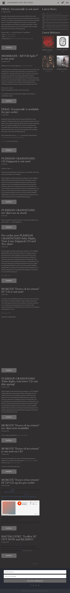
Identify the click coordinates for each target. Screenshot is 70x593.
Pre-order (3, 141)
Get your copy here (6, 313)
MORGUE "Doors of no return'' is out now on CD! (20, 450)
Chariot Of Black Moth (16, 39)
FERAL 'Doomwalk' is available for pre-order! (20, 111)
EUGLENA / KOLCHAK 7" (63, 50)
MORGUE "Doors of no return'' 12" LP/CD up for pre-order (20, 481)
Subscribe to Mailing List (35, 581)
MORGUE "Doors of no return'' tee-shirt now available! (20, 427)
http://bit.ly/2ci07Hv (10, 37)
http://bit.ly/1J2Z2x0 (29, 461)
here (11, 168)
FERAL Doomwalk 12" (48, 69)
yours (10, 222)
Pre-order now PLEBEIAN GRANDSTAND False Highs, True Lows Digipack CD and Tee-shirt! (18, 239)
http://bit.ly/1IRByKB (22, 435)
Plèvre (10, 32)
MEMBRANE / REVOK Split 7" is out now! (19, 57)
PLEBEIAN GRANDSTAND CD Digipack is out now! (18, 160)
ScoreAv (18, 135)
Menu (67, 2)
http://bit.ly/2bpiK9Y (10, 35)
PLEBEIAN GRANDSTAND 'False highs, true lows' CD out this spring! (19, 381)
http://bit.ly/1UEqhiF (27, 551)
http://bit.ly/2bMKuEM (26, 66)
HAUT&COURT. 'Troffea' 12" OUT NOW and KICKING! (19, 538)
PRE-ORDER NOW (5, 276)
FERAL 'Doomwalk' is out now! (20, 9)
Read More (9, 48)
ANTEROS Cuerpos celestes (49, 50)
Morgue (13, 490)
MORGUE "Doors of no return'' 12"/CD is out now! (20, 290)
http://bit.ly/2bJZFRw (28, 39)
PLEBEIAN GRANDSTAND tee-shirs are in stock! (18, 211)
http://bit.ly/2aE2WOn (19, 138)
